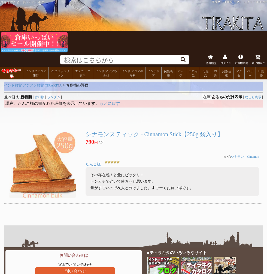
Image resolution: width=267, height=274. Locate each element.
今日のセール (11, 73)
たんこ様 (93, 164)
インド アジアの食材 (106, 73)
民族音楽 (226, 73)
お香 (215, 73)
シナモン (237, 157)
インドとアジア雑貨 (35, 73)
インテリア (153, 73)
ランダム (53, 97)
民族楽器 (168, 73)
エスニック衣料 (82, 73)
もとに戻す (109, 103)
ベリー (250, 73)
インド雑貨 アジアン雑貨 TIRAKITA (33, 85)
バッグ (181, 73)
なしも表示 (253, 97)
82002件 (261, 2)
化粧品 (205, 73)
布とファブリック (60, 73)
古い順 (39, 97)
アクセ (239, 73)
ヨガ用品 (193, 73)
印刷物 (261, 73)
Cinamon (253, 157)
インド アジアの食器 (132, 73)
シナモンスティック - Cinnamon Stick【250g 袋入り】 (154, 134)
